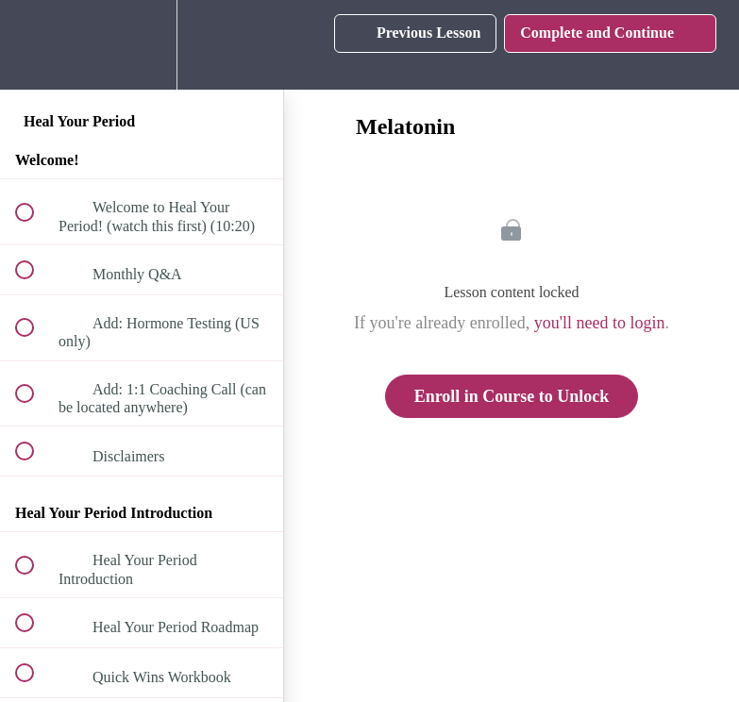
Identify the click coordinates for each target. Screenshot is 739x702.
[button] (35, 45)
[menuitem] (141, 45)
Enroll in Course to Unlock (512, 396)
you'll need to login (599, 322)
